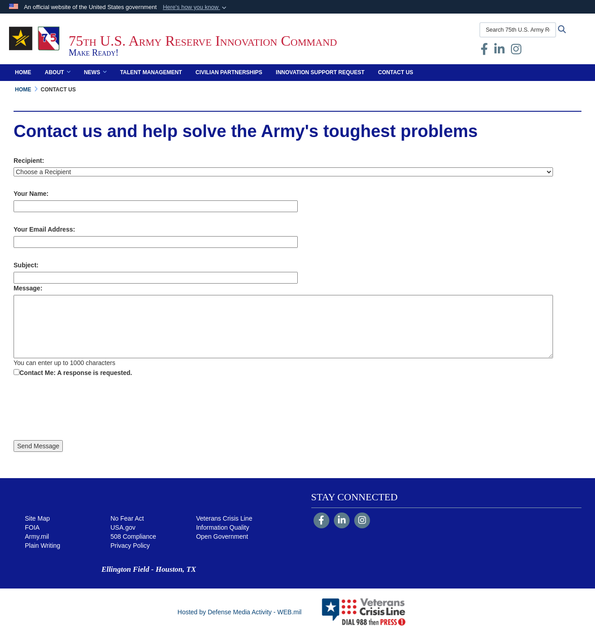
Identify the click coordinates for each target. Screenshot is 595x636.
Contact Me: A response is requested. (75, 372)
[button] (195, 7)
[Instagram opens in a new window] (516, 51)
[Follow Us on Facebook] (321, 521)
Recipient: (29, 160)
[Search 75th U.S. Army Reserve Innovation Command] (517, 30)
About (57, 72)
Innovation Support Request (320, 72)
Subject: (26, 265)
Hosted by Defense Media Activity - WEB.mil (240, 612)
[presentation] (82, 409)
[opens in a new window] (499, 51)
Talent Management (151, 72)
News (95, 72)
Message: (28, 288)
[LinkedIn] (342, 521)
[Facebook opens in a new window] (484, 51)
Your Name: (31, 193)
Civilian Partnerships (229, 72)
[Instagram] (362, 521)
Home (23, 72)
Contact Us (395, 72)
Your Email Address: (44, 229)
